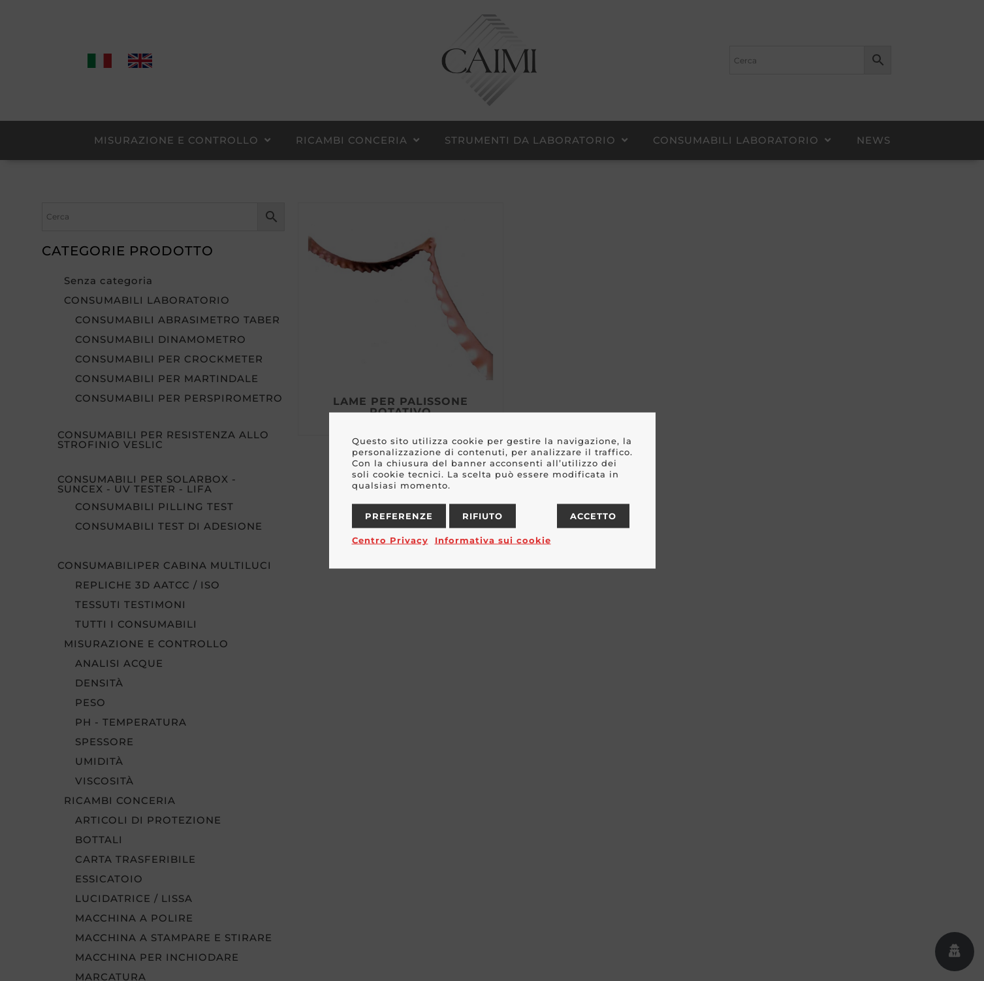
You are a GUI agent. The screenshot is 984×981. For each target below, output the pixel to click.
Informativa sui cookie (493, 540)
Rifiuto (482, 516)
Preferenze (399, 516)
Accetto (593, 516)
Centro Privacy (390, 540)
